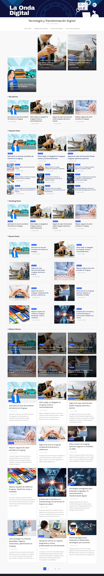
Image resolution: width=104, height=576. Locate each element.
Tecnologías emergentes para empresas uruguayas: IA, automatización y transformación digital (85, 178)
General (12, 81)
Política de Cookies (56, 28)
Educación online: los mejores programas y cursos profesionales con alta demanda (55, 190)
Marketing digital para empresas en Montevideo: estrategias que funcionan (79, 540)
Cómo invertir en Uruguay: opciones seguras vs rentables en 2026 (85, 293)
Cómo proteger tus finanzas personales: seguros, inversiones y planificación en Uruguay (25, 190)
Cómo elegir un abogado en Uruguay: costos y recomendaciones (50, 62)
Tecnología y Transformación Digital (52, 20)
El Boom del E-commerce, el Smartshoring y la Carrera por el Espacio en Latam (53, 178)
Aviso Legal (27, 28)
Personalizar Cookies (41, 28)
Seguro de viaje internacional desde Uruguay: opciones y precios (81, 62)
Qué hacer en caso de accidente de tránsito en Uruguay (39, 249)
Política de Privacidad (72, 28)
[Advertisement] (22, 45)
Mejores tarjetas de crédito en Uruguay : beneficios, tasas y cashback (20, 489)
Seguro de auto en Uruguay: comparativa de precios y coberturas (40, 293)
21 (56, 568)
